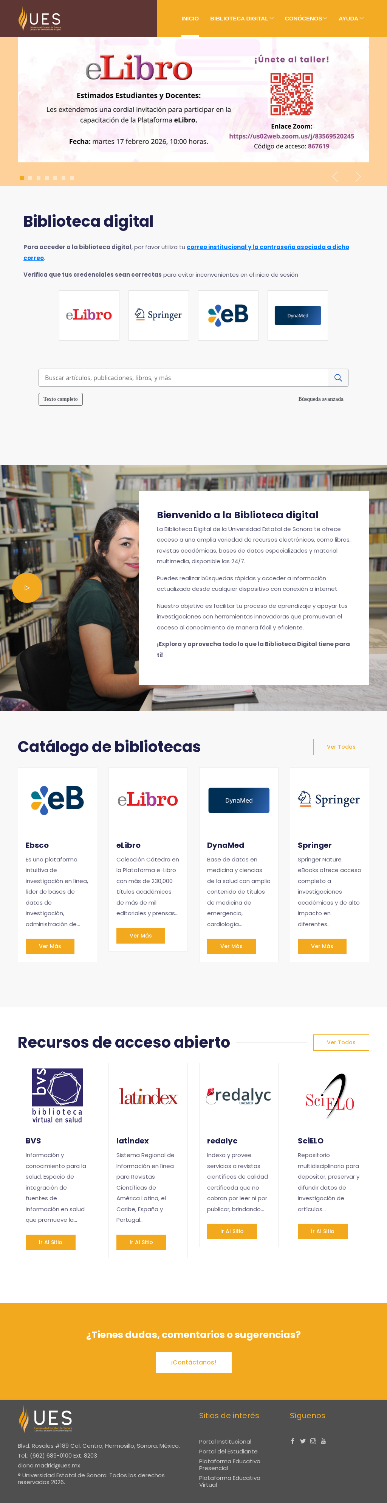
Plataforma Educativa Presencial (229, 1464)
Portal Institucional (225, 1441)
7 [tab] (72, 178)
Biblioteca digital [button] (239, 18)
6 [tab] (63, 178)
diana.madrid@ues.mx (49, 1465)
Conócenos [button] (303, 18)
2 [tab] (30, 178)
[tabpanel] (193, 99)
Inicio (190, 18)
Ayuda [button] (348, 18)
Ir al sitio (50, 1242)
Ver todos (341, 1042)
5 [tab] (55, 178)
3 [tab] (38, 178)
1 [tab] (22, 178)
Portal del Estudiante (228, 1451)
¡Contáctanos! (193, 1362)
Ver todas (341, 747)
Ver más (50, 946)
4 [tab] (47, 178)
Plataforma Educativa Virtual (229, 1481)
